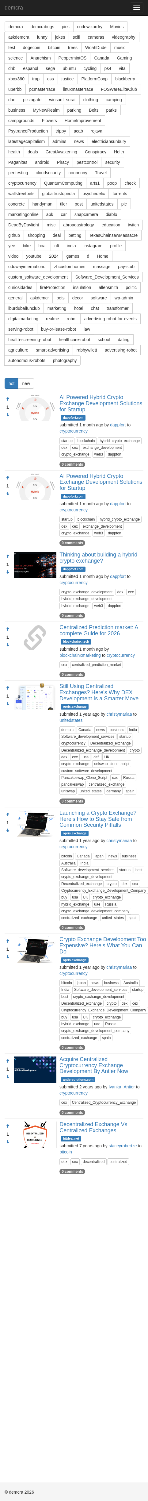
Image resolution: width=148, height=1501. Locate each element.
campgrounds (21, 120)
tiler (63, 204)
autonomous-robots (26, 360)
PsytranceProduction (28, 131)
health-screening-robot (29, 339)
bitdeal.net (71, 1138)
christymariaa (119, 714)
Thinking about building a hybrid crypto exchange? (98, 558)
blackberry (125, 78)
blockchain (86, 441)
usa (86, 757)
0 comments (72, 464)
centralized (118, 1162)
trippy (60, 131)
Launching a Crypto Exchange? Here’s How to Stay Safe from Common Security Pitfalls (97, 819)
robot (72, 318)
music (120, 47)
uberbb (15, 89)
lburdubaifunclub (24, 308)
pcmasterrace (42, 89)
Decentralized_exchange (110, 743)
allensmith (108, 287)
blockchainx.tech (76, 642)
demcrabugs (42, 26)
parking (74, 110)
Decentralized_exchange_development (93, 750)
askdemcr (39, 297)
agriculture (18, 350)
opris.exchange (74, 707)
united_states (90, 791)
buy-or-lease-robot (58, 329)
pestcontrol (87, 162)
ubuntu (69, 68)
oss (50, 78)
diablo (111, 214)
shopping (36, 235)
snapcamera (86, 214)
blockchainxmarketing (80, 655)
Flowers (49, 120)
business (16, 110)
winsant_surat (62, 99)
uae (115, 778)
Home (102, 256)
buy (64, 897)
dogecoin (31, 47)
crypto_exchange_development (86, 592)
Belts (93, 110)
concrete (16, 204)
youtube (33, 256)
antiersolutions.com (78, 1079)
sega (50, 68)
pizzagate (32, 99)
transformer (118, 308)
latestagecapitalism (26, 141)
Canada (101, 58)
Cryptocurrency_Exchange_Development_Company (103, 890)
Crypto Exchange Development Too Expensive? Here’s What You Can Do (102, 945)
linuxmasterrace (78, 89)
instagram (93, 245)
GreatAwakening (61, 151)
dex (64, 447)
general (15, 297)
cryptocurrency (22, 183)
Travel (101, 172)
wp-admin (124, 297)
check (130, 183)
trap (36, 78)
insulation (82, 287)
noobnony (77, 172)
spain (130, 791)
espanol (30, 68)
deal (57, 235)
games (72, 256)
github (14, 235)
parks (111, 110)
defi (96, 757)
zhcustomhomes (69, 266)
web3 (98, 454)
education (111, 224)
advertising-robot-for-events (110, 318)
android (42, 162)
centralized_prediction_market (96, 665)
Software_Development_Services (107, 277)
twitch (133, 224)
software (99, 297)
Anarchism (40, 58)
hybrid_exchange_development (86, 599)
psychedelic (93, 193)
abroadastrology (78, 224)
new (26, 383)
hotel (78, 308)
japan (99, 856)
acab (78, 131)
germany (113, 791)
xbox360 (16, 78)
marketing (56, 308)
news (79, 141)
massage (101, 266)
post (79, 204)
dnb (11, 68)
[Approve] (8, 399)
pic (124, 204)
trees (73, 47)
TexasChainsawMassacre (113, 235)
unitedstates (102, 204)
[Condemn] (8, 415)
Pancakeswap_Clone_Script (84, 778)
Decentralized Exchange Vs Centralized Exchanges (93, 1127)
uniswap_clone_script (111, 764)
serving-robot (20, 329)
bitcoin (54, 47)
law (87, 329)
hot (11, 383)
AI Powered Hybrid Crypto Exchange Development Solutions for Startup (100, 403)
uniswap (68, 791)
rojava (96, 131)
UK (106, 757)
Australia (68, 863)
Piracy (63, 162)
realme (52, 318)
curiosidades (20, 287)
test (11, 47)
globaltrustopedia (58, 193)
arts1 (95, 183)
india (71, 245)
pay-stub (126, 266)
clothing (90, 99)
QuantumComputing (63, 183)
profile (116, 245)
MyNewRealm (46, 110)
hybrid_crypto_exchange (120, 441)
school (104, 339)
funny (42, 37)
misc (51, 224)
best (138, 870)
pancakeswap (72, 784)
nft (57, 245)
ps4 (107, 68)
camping (114, 99)
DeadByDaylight (23, 224)
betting (74, 235)
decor (77, 297)
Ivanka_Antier (121, 1086)
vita (122, 68)
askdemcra (18, 37)
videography (123, 37)
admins (59, 141)
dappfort (118, 424)
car (63, 214)
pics (66, 26)
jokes (60, 37)
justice (68, 78)
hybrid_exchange (75, 606)
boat (42, 245)
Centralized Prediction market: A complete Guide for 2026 (98, 630)
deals (33, 151)
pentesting (18, 172)
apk (49, 214)
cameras (96, 37)
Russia (129, 778)
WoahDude (96, 47)
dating (124, 339)
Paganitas (17, 162)
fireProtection (52, 287)
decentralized (93, 1162)
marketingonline (23, 214)
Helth (119, 151)
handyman (42, 204)
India (133, 730)
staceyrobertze (123, 1145)
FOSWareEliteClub (119, 89)
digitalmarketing (23, 318)
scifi (76, 37)
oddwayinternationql (27, 266)
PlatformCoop (95, 78)
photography (65, 360)
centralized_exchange (106, 784)
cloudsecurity (48, 172)
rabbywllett (87, 350)
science (15, 58)
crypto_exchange (75, 454)
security (112, 162)
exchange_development (102, 447)
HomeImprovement (83, 120)
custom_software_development (38, 277)
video (13, 256)
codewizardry (89, 26)
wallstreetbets (21, 193)
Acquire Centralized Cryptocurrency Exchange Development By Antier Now (93, 1065)
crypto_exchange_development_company (95, 911)
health (14, 151)
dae (11, 99)
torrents (119, 193)
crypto (135, 750)
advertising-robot (121, 350)
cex (75, 447)
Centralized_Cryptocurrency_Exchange (104, 1102)
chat (95, 308)
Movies (116, 26)
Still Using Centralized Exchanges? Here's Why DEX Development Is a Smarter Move (99, 692)
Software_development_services (87, 736)
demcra (14, 8)
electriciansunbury (109, 141)
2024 (54, 256)
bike (27, 245)
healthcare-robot (74, 339)
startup (67, 441)
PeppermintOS (73, 58)
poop (112, 183)
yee (11, 245)
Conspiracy (95, 151)
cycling (90, 68)
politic (131, 287)
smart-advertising (52, 350)
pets (60, 297)
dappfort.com (73, 417)
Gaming (124, 58)
